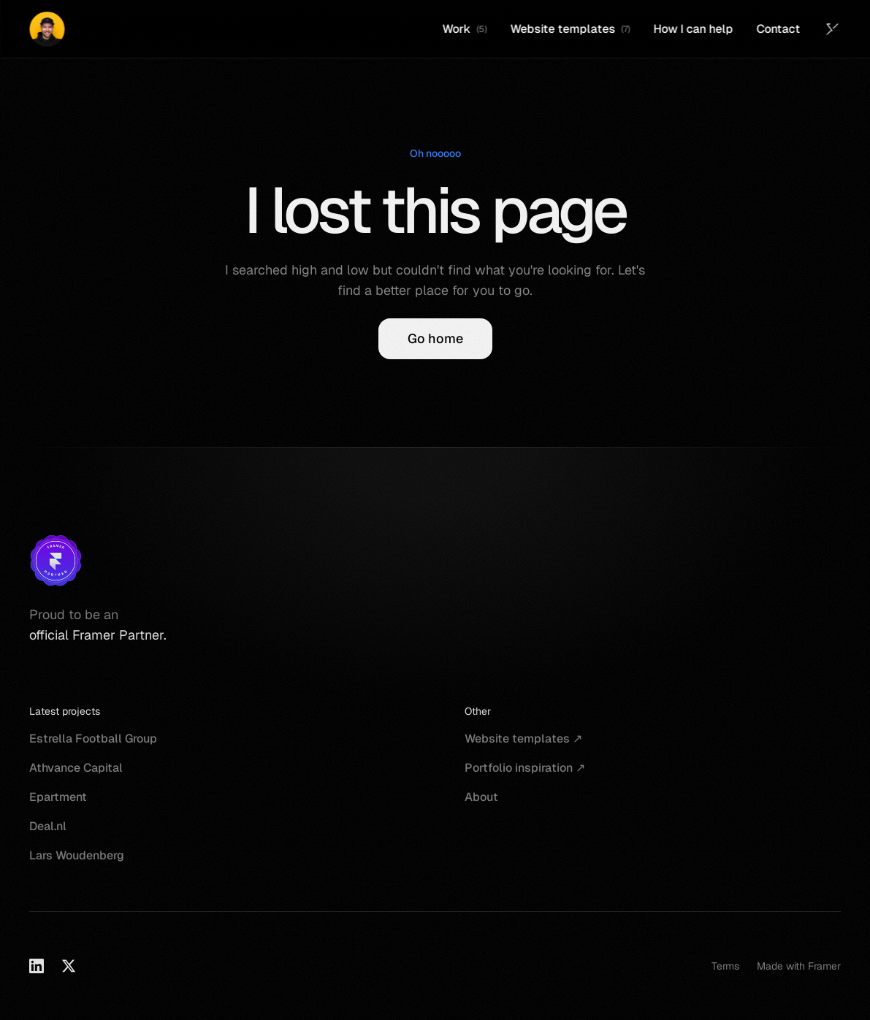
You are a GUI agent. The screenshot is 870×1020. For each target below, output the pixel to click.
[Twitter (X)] (832, 29)
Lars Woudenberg (76, 855)
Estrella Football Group (93, 738)
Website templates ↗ (523, 738)
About (481, 797)
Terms (725, 966)
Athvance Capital (76, 767)
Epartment (58, 797)
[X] (68, 966)
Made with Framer (799, 966)
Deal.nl (47, 826)
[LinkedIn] (36, 966)
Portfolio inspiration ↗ (525, 767)
